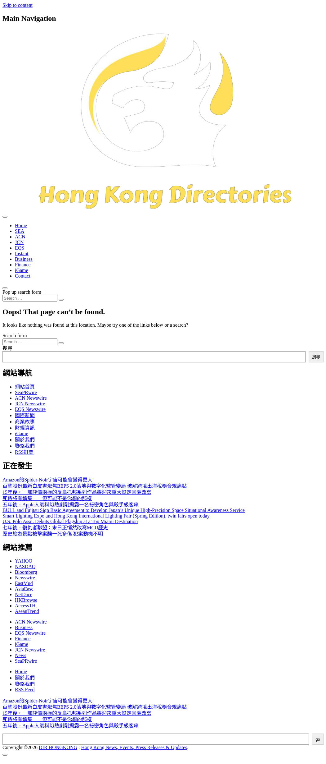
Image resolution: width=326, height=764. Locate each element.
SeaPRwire (26, 392)
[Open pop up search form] (4, 288)
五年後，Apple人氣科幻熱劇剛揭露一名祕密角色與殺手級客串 (70, 504)
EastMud (24, 583)
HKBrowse (26, 600)
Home (21, 225)
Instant (22, 253)
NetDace (23, 594)
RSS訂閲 (24, 452)
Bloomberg (26, 572)
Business (24, 259)
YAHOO (23, 561)
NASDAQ (25, 566)
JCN (19, 242)
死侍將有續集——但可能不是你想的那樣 (47, 498)
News (20, 655)
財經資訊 (25, 427)
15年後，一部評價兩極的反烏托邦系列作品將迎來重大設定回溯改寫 (76, 492)
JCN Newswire (30, 403)
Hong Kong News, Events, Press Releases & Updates (134, 747)
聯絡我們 (25, 446)
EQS (19, 248)
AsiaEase (24, 588)
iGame (21, 270)
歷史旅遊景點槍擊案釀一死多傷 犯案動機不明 (52, 533)
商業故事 (25, 421)
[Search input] (29, 298)
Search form (14, 335)
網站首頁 (25, 386)
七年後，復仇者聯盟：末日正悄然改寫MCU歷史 (55, 527)
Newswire (25, 577)
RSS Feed (25, 689)
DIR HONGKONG (58, 747)
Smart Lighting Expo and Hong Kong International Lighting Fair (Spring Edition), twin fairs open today (106, 515)
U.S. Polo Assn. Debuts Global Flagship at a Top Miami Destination (70, 521)
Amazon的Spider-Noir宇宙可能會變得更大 (47, 479)
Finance (23, 264)
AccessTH (25, 605)
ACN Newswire (31, 398)
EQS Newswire (30, 409)
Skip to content (17, 5)
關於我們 (25, 439)
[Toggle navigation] (4, 217)
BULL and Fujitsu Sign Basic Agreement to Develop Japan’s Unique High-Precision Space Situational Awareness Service (123, 510)
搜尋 (7, 348)
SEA (19, 231)
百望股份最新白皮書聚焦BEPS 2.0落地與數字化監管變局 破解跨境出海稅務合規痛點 (94, 486)
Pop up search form (21, 292)
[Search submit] (61, 300)
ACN (20, 236)
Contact (22, 275)
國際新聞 (25, 415)
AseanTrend (27, 611)
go (317, 739)
